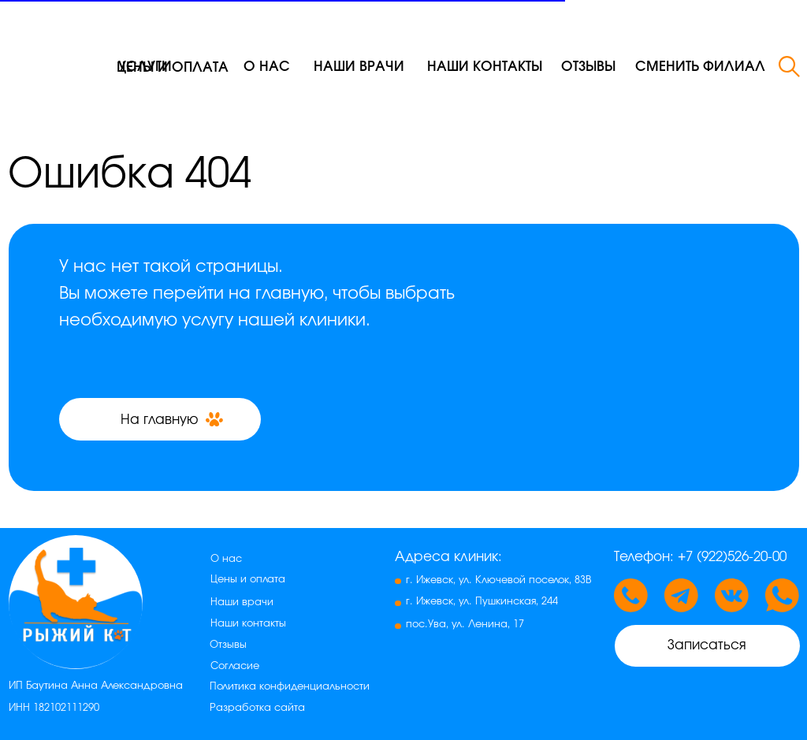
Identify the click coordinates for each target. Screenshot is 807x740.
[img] (54, 46)
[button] (699, 66)
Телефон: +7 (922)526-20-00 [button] (700, 556)
